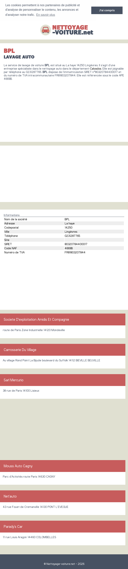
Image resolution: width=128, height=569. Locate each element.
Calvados (95, 68)
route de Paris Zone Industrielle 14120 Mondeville (34, 329)
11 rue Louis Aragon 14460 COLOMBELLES (29, 537)
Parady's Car (13, 526)
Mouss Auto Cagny (18, 466)
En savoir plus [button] (45, 14)
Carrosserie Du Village (20, 349)
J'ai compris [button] (107, 10)
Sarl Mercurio (13, 380)
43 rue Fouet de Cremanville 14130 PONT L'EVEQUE (35, 506)
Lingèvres (71, 231)
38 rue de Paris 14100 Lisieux (21, 390)
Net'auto (10, 496)
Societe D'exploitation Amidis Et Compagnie (36, 319)
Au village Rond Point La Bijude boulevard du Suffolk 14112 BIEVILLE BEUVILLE (51, 360)
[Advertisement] (64, 109)
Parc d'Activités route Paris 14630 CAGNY (29, 476)
